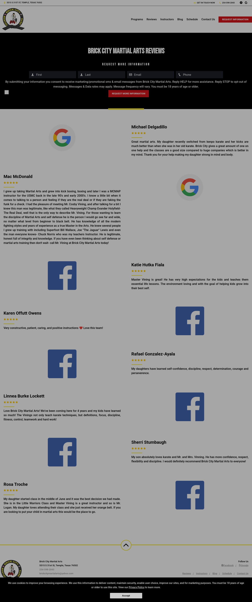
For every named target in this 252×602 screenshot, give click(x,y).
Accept (126, 595)
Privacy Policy (137, 587)
